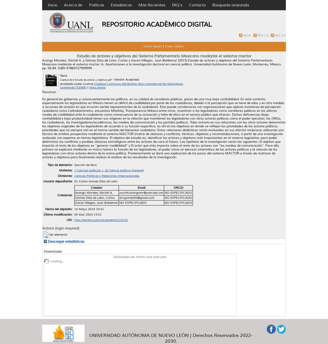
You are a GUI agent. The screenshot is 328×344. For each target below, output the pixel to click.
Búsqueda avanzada (230, 5)
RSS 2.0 (280, 35)
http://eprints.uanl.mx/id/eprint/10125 (101, 220)
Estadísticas (121, 5)
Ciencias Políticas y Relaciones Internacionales (106, 176)
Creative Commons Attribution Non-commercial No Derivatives (138, 84)
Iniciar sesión (153, 46)
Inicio (52, 5)
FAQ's (177, 5)
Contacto (197, 5)
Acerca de (73, 5)
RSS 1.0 (263, 35)
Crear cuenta (174, 46)
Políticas (96, 5)
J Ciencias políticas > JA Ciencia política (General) (109, 170)
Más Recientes (151, 5)
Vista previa (97, 87)
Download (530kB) (73, 87)
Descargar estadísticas (64, 242)
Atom (247, 35)
